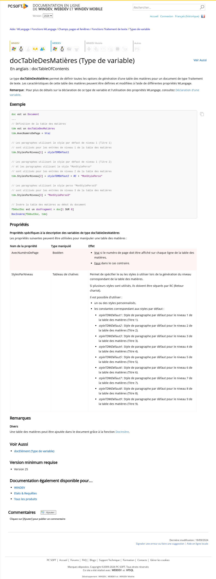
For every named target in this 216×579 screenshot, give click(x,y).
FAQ (84, 560)
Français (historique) (187, 16)
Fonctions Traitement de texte (109, 29)
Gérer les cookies (160, 560)
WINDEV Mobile (127, 576)
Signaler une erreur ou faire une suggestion (160, 547)
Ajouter (47, 516)
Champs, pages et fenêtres (74, 29)
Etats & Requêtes (25, 497)
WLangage (23, 29)
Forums (74, 560)
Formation (128, 560)
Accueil (154, 16)
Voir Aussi (200, 60)
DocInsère (122, 435)
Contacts (142, 560)
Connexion (166, 16)
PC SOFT (51, 560)
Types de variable (139, 29)
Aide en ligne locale (197, 547)
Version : (38, 15)
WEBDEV (112, 576)
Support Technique (109, 560)
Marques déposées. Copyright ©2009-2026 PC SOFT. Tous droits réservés (108, 567)
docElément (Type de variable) (34, 455)
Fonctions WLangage (44, 29)
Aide (12, 29)
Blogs (93, 560)
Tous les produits (25, 503)
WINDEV (19, 491)
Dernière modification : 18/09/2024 (189, 543)
